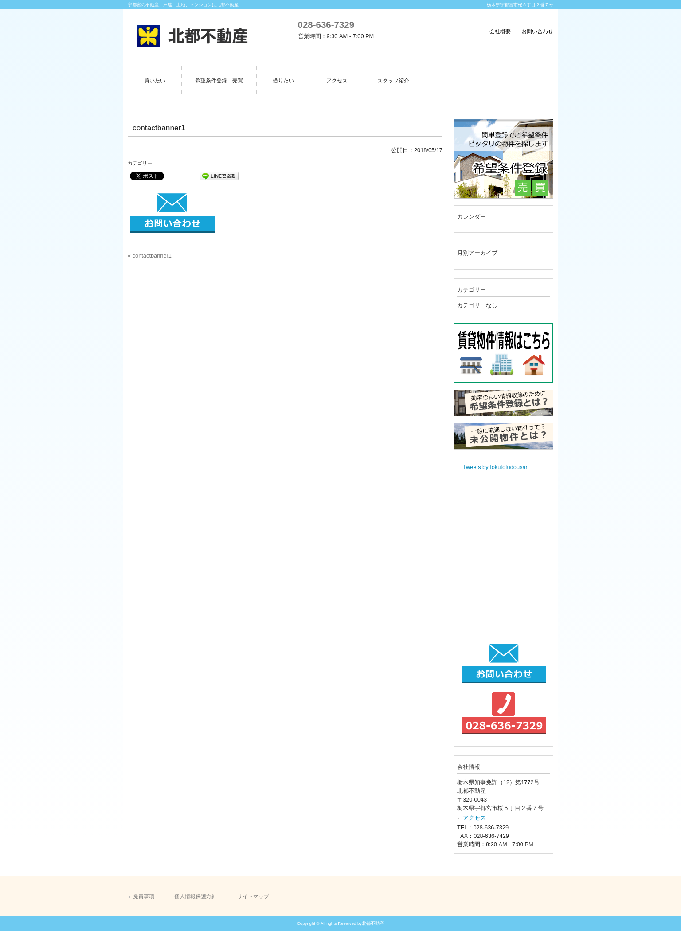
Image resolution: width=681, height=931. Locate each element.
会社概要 (500, 31)
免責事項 (143, 896)
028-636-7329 (326, 25)
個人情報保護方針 (195, 896)
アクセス (474, 817)
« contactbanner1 (150, 255)
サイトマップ (253, 896)
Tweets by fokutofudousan (496, 467)
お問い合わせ (537, 31)
